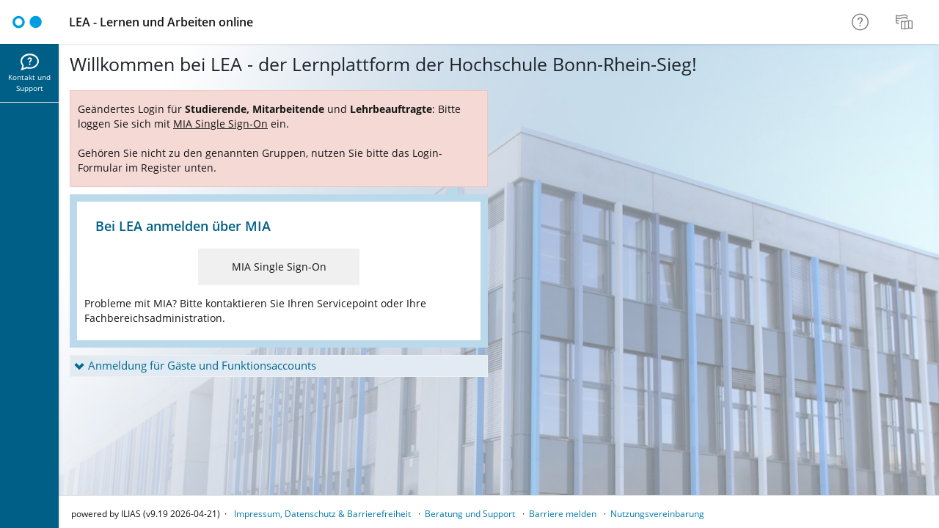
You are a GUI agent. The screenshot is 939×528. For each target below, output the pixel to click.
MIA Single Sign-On (279, 267)
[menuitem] (906, 22)
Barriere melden (562, 513)
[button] (278, 366)
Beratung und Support (470, 513)
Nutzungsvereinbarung (657, 513)
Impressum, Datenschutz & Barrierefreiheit (322, 513)
